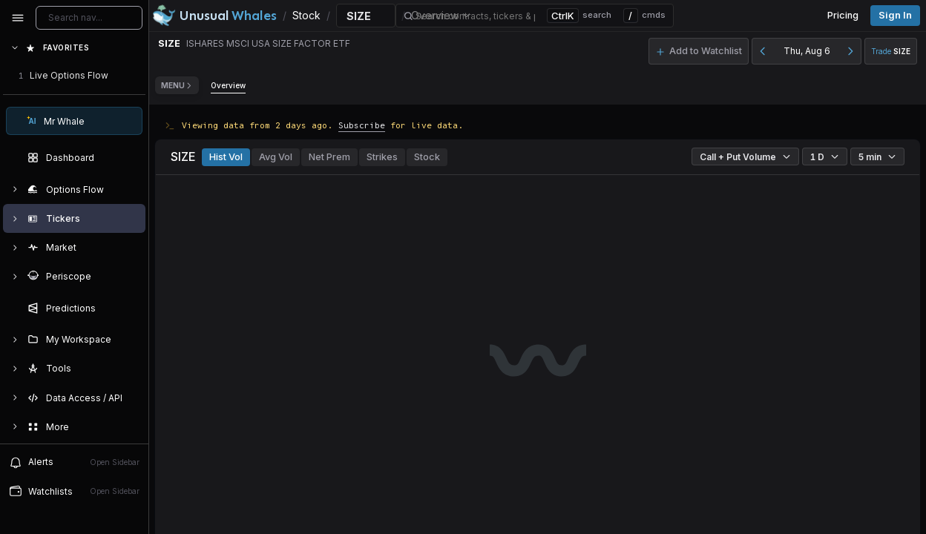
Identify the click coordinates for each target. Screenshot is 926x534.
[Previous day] (762, 51)
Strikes (382, 156)
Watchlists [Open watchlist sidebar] (74, 491)
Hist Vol (226, 156)
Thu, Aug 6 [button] (807, 50)
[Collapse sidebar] (18, 18)
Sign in (895, 15)
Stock (427, 156)
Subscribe (361, 125)
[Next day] (850, 51)
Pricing (842, 15)
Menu (177, 85)
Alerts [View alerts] (74, 462)
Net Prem (329, 156)
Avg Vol (275, 156)
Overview (228, 85)
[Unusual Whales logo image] (214, 15)
